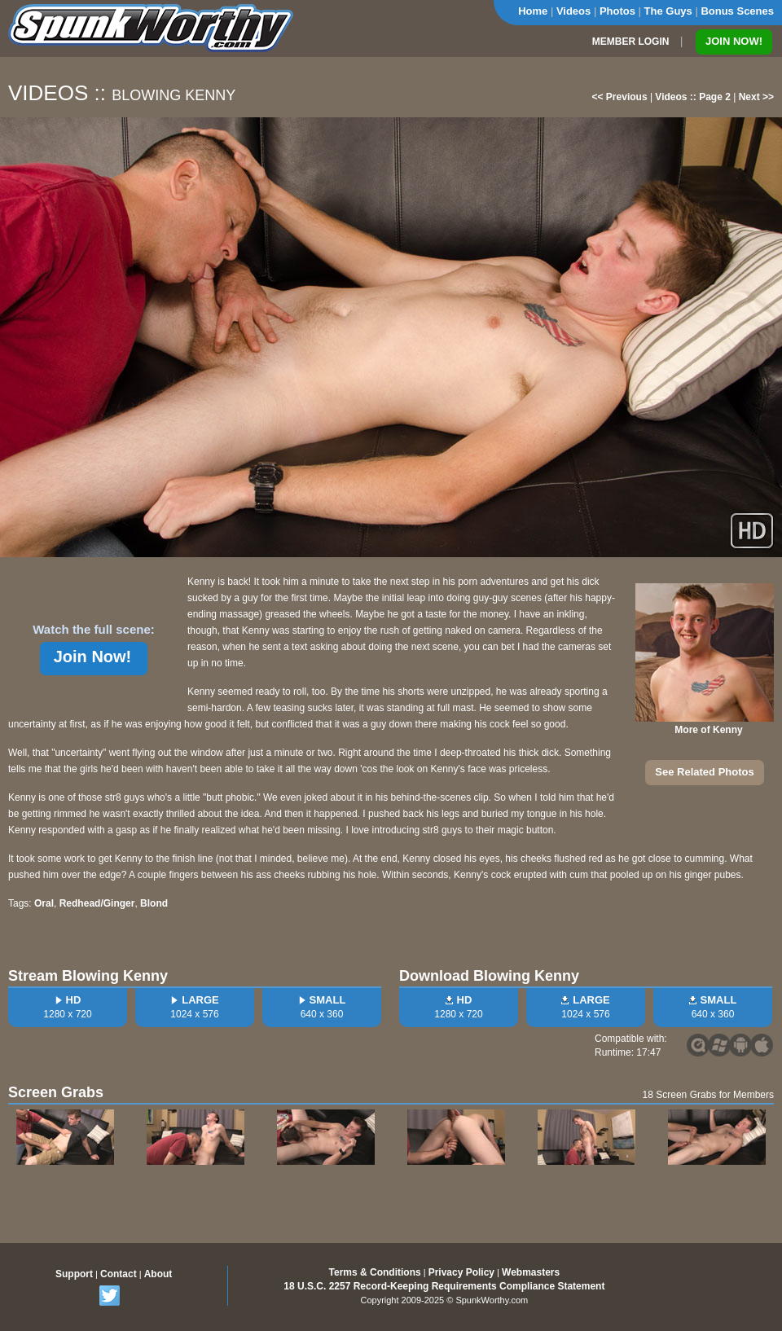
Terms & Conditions (375, 1272)
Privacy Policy (461, 1272)
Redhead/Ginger (97, 903)
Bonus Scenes (737, 11)
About (158, 1274)
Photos (617, 11)
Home (532, 11)
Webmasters (531, 1272)
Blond (154, 903)
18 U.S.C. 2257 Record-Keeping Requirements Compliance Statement (443, 1286)
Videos (573, 11)
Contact (118, 1274)
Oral (44, 903)
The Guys (668, 11)
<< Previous (620, 97)
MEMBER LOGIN (631, 41)
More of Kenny (708, 730)
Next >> (756, 97)
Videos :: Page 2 (692, 97)
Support (74, 1274)
